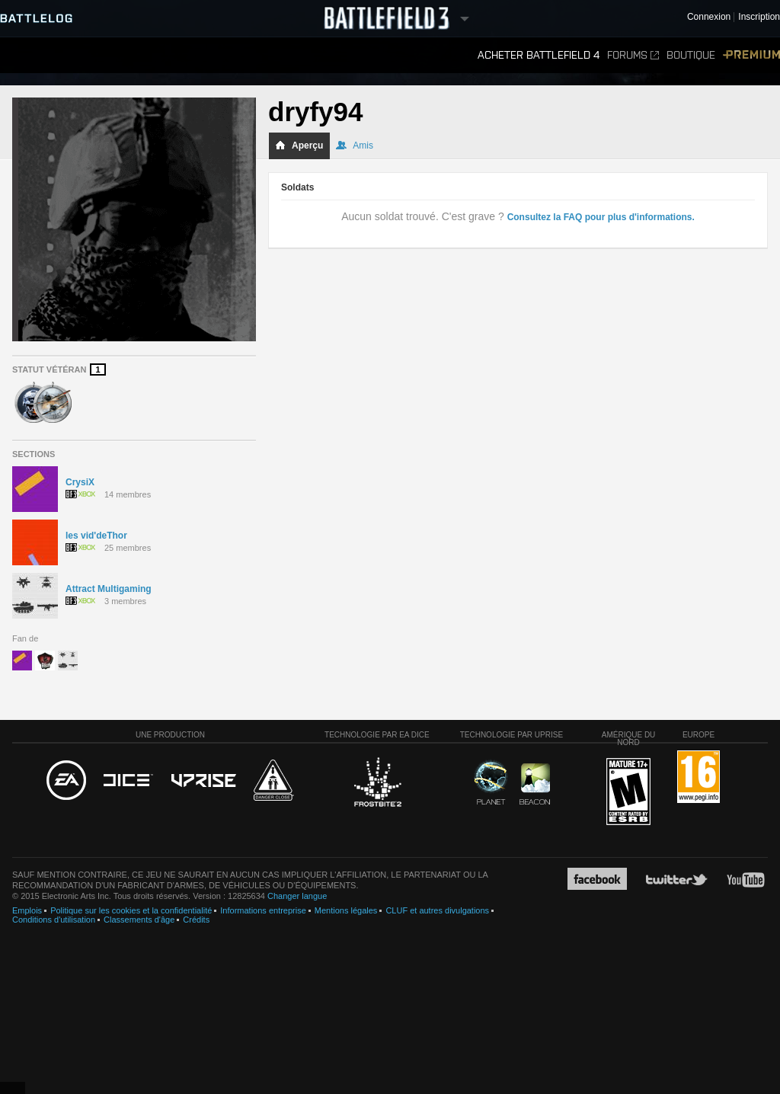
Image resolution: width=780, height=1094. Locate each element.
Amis (354, 145)
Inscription (759, 17)
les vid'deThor (96, 535)
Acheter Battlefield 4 (538, 55)
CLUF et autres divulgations (437, 910)
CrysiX (80, 482)
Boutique (691, 55)
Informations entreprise (263, 910)
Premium (751, 55)
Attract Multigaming (109, 589)
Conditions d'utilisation (53, 919)
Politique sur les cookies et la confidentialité (131, 910)
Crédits (196, 919)
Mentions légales (346, 910)
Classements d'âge (139, 919)
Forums (633, 55)
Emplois (27, 910)
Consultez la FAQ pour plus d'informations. (601, 217)
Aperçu (299, 145)
